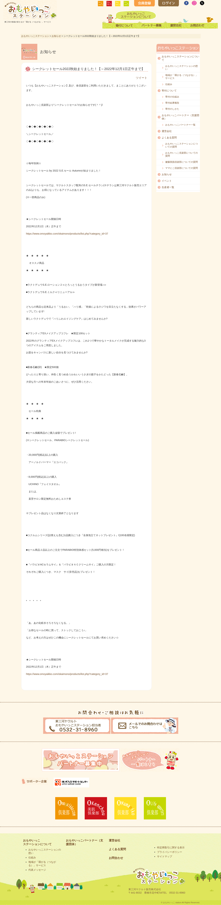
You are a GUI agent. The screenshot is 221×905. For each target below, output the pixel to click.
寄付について (169, 90)
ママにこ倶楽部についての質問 (181, 168)
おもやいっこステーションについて (180, 58)
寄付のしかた (172, 109)
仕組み (168, 84)
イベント (167, 180)
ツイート (141, 77)
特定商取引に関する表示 (171, 847)
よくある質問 (169, 137)
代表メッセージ (37, 869)
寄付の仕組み (172, 96)
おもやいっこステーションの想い (181, 67)
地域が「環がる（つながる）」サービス (181, 76)
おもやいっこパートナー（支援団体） (180, 117)
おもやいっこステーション (35, 36)
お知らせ (56, 36)
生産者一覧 (168, 187)
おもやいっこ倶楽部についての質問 (181, 154)
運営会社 (167, 131)
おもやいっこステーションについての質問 (181, 145)
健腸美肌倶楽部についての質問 (181, 162)
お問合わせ (116, 857)
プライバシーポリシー (169, 852)
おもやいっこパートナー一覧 (180, 124)
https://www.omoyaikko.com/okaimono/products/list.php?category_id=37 (67, 233)
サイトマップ (164, 856)
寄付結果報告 (172, 102)
